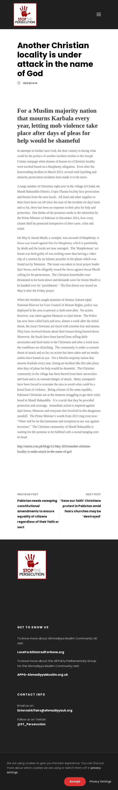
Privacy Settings (100, 781)
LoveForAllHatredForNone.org (40, 652)
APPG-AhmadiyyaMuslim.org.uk (42, 675)
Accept (75, 781)
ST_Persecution (32, 724)
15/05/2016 (30, 83)
